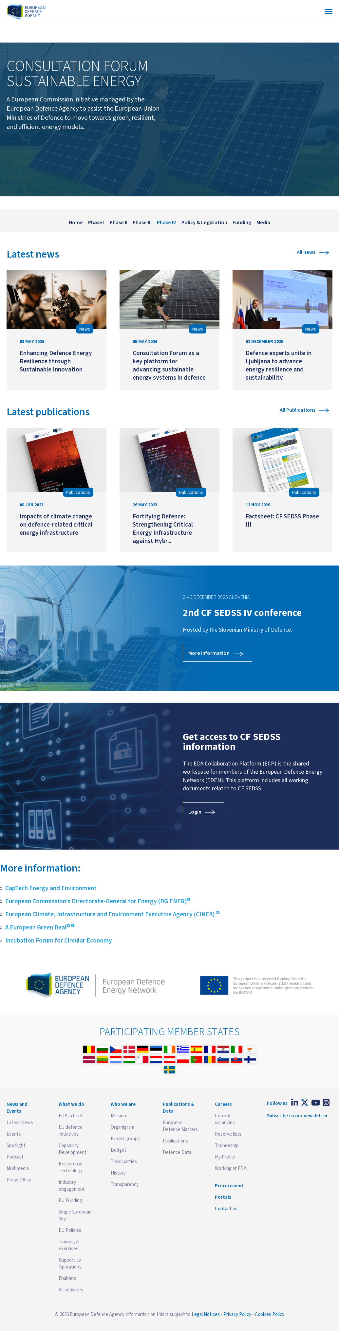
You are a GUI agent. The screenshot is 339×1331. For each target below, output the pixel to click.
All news (306, 252)
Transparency (125, 1184)
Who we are (123, 1104)
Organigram (122, 1127)
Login (194, 812)
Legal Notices (206, 1314)
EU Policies (70, 1230)
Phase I (96, 222)
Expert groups (125, 1138)
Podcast (15, 1157)
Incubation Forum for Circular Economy (58, 940)
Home (76, 222)
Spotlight (16, 1145)
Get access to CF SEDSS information (232, 742)
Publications (175, 1141)
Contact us (226, 1208)
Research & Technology (71, 1167)
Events (14, 1134)
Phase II (118, 222)
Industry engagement (72, 1186)
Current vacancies (225, 1119)
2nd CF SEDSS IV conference (242, 613)
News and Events (17, 1108)
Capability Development (72, 1149)
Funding (242, 222)
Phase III (142, 222)
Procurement (229, 1185)
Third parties (124, 1161)
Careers (223, 1104)
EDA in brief (71, 1115)
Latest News (20, 1122)
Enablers (67, 1278)
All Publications (297, 410)
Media (263, 222)
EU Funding (70, 1200)
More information (209, 653)
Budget (118, 1150)
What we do (71, 1104)
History (118, 1173)
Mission (118, 1115)
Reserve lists (228, 1134)
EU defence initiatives (71, 1131)
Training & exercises (69, 1245)
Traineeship (227, 1145)
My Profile (225, 1157)
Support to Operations (70, 1263)
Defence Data (177, 1152)
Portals (223, 1197)
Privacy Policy (237, 1314)
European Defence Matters (180, 1126)
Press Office (19, 1180)
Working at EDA (231, 1168)
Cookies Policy (269, 1314)
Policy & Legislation (204, 222)
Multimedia (18, 1168)
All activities (71, 1289)
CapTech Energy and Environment (51, 888)
